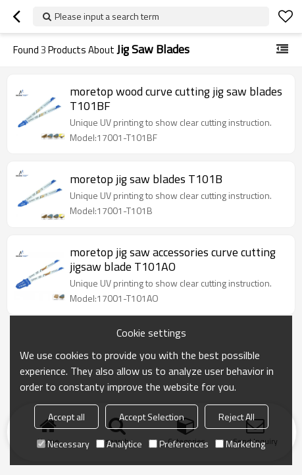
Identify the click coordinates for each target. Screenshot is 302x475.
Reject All (236, 417)
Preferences (179, 444)
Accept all (66, 417)
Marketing (240, 444)
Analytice (119, 444)
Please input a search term (107, 16)
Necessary (63, 444)
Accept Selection (151, 417)
